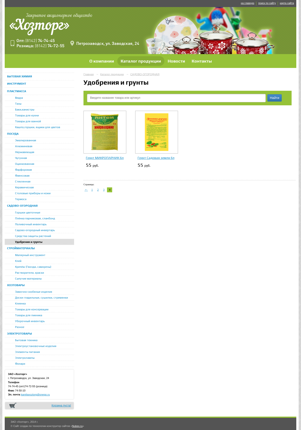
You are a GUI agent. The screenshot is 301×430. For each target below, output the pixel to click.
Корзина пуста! (61, 405)
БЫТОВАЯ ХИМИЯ (19, 76)
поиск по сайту (267, 3)
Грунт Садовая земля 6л (156, 158)
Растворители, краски (29, 272)
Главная (88, 74)
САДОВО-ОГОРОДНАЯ (22, 205)
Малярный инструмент (30, 255)
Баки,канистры (24, 109)
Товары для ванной (28, 121)
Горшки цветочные (27, 212)
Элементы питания (27, 352)
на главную (247, 3)
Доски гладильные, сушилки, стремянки (41, 297)
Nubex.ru (77, 426)
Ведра (19, 97)
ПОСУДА (13, 133)
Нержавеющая (24, 152)
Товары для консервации (31, 309)
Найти (274, 98)
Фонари (20, 363)
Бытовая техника (26, 340)
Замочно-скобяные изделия (33, 291)
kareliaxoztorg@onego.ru (35, 394)
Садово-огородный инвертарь (35, 230)
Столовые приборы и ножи (33, 193)
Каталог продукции (141, 61)
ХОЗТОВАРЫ (16, 285)
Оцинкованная (24, 164)
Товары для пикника (28, 315)
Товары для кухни (27, 115)
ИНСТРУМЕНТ (16, 83)
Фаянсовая (22, 175)
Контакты (202, 61)
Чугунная (21, 158)
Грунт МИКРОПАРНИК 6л (105, 158)
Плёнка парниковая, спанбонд (35, 218)
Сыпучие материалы (28, 278)
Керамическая (24, 187)
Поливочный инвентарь (31, 224)
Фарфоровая (23, 169)
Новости (176, 61)
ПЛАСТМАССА (16, 91)
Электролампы (25, 357)
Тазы (18, 103)
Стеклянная (23, 181)
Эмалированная (25, 140)
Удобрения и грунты (28, 242)
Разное (19, 327)
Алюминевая (23, 146)
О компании (101, 61)
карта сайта (287, 3)
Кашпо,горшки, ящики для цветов (37, 127)
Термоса (20, 199)
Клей (18, 261)
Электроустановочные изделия (35, 346)
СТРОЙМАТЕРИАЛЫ (21, 248)
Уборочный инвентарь (30, 321)
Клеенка (20, 303)
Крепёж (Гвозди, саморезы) (33, 266)
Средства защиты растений (33, 236)
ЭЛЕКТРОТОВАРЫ (19, 333)
